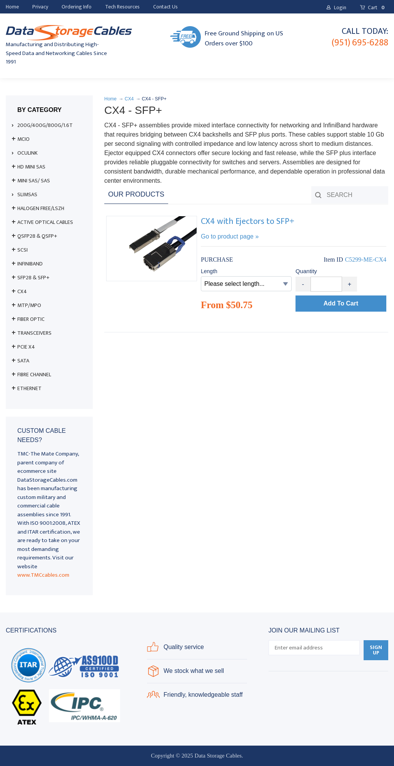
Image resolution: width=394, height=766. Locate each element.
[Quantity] (326, 284)
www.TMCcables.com (43, 575)
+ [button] (349, 284)
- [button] (303, 284)
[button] (336, 8)
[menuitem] (12, 7)
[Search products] (349, 195)
